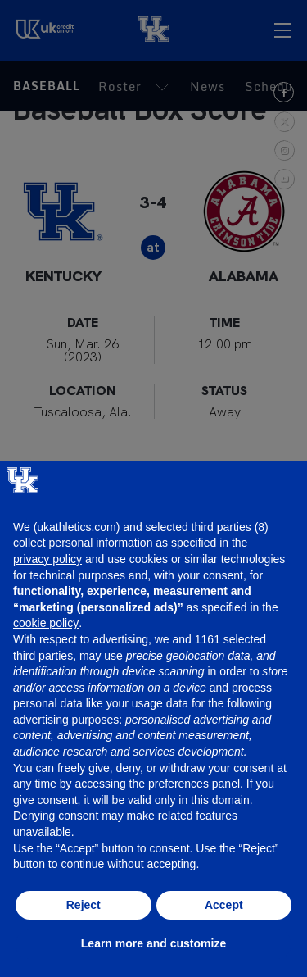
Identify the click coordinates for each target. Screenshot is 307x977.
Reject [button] (83, 904)
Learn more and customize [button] (153, 943)
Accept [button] (224, 904)
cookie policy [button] (46, 622)
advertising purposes (66, 719)
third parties (43, 655)
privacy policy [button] (47, 559)
